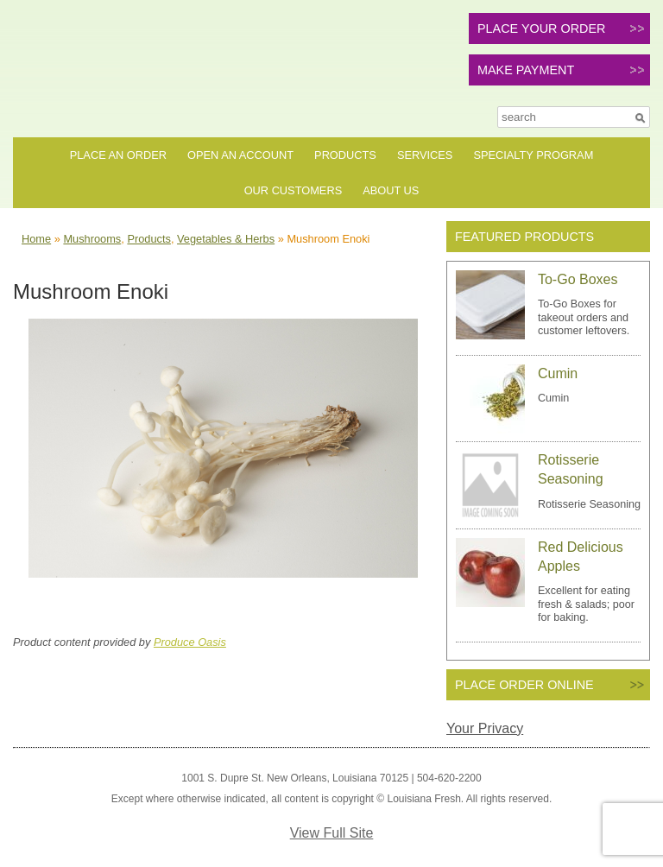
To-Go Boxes (577, 279)
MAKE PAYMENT (525, 70)
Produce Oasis (190, 642)
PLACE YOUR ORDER (541, 28)
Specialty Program (533, 155)
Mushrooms (92, 238)
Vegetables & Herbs (226, 238)
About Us (391, 190)
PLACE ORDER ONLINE (524, 685)
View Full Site (332, 833)
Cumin (558, 373)
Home (36, 238)
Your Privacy (484, 728)
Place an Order (118, 155)
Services (424, 155)
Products (345, 155)
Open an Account (240, 155)
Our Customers (293, 190)
